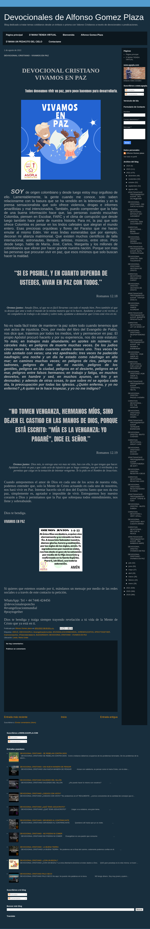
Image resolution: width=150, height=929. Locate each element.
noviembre (133, 179)
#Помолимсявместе (27, 635)
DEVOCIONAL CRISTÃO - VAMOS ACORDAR (133, 306)
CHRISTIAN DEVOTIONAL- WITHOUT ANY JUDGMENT (135, 213)
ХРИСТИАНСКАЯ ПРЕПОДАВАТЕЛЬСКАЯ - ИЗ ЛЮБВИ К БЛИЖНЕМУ (136, 344)
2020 (128, 591)
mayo (131, 570)
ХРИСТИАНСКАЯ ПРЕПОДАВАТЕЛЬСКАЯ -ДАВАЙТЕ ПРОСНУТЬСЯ (136, 316)
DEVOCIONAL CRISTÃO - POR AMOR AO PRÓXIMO (135, 355)
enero (131, 583)
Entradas (129, 90)
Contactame (55, 42)
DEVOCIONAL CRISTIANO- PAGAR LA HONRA (134, 414)
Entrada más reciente (15, 717)
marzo (131, 577)
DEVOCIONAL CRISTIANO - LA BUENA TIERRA (39, 847)
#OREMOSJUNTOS (86, 632)
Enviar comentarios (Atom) (25, 722)
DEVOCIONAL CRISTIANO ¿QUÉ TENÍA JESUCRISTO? (42, 807)
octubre (132, 182)
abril (130, 573)
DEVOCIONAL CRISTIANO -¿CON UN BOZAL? (39, 860)
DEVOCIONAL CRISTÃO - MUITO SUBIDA (136, 506)
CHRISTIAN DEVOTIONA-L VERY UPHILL (135, 514)
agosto (131, 189)
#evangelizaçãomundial (42, 632)
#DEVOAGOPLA (25, 632)
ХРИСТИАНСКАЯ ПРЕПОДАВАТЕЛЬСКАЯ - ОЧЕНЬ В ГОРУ (136, 497)
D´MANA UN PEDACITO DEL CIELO (24, 42)
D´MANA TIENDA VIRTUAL (42, 35)
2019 (128, 595)
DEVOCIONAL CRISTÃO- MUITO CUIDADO (136, 434)
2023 (128, 169)
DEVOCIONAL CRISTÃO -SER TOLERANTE (135, 258)
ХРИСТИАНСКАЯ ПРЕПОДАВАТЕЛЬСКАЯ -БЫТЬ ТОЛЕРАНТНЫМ (136, 250)
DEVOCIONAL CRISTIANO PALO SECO (36, 874)
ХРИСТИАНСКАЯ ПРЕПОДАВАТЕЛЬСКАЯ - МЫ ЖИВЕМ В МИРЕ (136, 540)
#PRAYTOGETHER (102, 632)
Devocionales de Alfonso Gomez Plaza (74, 17)
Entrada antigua (109, 717)
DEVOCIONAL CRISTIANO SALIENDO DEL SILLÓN (40, 780)
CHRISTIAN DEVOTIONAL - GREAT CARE (135, 442)
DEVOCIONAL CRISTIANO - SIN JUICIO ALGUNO (136, 204)
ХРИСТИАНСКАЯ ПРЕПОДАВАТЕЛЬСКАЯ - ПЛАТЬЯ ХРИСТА (136, 296)
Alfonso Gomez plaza (135, 153)
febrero (132, 580)
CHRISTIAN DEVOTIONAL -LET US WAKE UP (136, 325)
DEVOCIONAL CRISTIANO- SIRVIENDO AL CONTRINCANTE (44, 820)
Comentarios (131, 94)
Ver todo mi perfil (130, 157)
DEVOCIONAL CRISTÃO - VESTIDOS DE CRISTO (135, 287)
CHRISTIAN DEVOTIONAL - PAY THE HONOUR (135, 404)
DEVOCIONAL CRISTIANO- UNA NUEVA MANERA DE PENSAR (45, 767)
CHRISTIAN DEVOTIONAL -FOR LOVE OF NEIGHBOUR (135, 365)
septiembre (133, 186)
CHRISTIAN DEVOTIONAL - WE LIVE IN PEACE (135, 530)
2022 (128, 173)
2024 (128, 166)
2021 (128, 588)
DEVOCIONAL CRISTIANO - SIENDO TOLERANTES (135, 240)
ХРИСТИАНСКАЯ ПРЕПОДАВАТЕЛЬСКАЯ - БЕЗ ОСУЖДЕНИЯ (136, 195)
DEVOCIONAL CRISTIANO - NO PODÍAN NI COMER (41, 834)
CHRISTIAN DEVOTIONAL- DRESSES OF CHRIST (135, 277)
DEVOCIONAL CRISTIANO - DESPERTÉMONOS (136, 333)
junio (131, 566)
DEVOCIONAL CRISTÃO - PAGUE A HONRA (136, 395)
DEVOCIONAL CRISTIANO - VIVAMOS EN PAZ (68, 635)
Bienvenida (68, 35)
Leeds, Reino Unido (20, 638)
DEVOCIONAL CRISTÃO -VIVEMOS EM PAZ (136, 549)
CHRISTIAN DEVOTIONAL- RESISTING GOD (136, 479)
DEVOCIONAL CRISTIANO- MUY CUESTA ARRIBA (136, 521)
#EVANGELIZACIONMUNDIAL (65, 632)
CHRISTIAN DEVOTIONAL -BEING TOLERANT (135, 230)
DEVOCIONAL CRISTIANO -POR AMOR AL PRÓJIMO (136, 375)
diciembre (133, 176)
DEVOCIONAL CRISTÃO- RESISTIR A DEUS (136, 471)
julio (130, 563)
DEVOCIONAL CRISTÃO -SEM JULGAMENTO (135, 222)
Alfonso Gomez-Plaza (92, 35)
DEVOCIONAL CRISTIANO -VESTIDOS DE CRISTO (135, 267)
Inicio (64, 717)
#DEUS (15, 632)
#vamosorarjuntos (11, 635)
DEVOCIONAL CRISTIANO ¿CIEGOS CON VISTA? (40, 793)
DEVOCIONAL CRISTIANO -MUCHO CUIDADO (134, 451)
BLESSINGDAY (42, 635)
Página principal (14, 35)
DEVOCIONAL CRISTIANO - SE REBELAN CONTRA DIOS (43, 753)
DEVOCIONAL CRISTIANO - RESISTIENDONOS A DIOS (136, 488)
